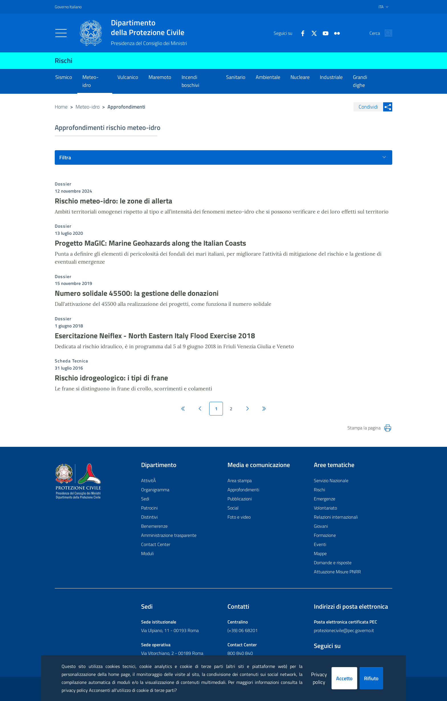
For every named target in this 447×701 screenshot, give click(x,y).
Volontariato (325, 507)
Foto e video (239, 516)
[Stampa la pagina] (387, 428)
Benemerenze (154, 526)
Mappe (320, 553)
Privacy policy (319, 678)
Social (233, 507)
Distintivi (149, 516)
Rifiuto (371, 678)
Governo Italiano (68, 7)
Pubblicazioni (239, 498)
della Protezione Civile (149, 27)
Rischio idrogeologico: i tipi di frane (111, 377)
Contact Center (155, 544)
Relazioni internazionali (336, 516)
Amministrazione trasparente (168, 535)
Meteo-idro (87, 107)
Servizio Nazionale (331, 480)
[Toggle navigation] (61, 33)
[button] (385, 33)
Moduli (147, 553)
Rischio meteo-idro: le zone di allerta (113, 200)
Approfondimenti (243, 489)
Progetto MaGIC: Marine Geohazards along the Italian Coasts (150, 242)
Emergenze (324, 498)
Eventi (320, 544)
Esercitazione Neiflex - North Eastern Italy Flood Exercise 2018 (155, 335)
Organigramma (155, 489)
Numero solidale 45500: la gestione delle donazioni (137, 293)
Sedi (145, 498)
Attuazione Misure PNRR (337, 571)
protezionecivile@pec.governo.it (344, 630)
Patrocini (149, 507)
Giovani (321, 526)
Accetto (344, 678)
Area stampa (239, 480)
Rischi (63, 60)
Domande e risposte (332, 562)
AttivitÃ (149, 480)
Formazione (325, 535)
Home (61, 107)
